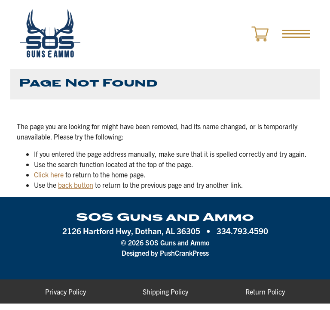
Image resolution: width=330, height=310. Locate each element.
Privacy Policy (65, 291)
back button (75, 184)
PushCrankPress (184, 252)
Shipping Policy (165, 291)
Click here (49, 174)
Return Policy (265, 291)
